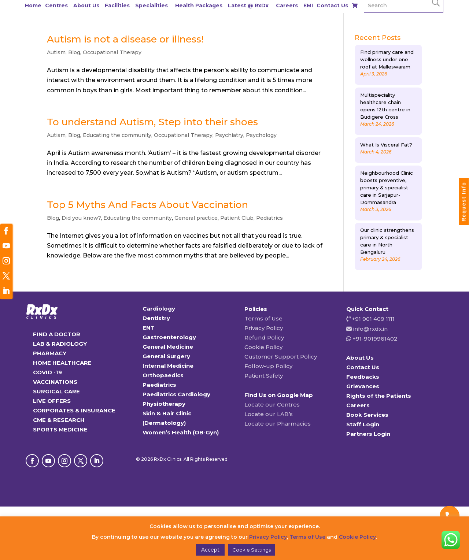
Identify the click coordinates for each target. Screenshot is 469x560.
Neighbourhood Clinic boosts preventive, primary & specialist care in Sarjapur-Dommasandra (386, 187)
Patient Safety (263, 375)
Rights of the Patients (378, 395)
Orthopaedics (163, 375)
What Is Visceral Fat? (386, 145)
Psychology (261, 135)
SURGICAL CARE (56, 391)
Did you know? (81, 218)
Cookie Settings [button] (251, 550)
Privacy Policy (263, 327)
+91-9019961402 (374, 338)
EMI (308, 5)
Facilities (117, 5)
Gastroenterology (169, 337)
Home (33, 5)
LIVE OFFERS (52, 400)
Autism (56, 52)
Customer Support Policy (280, 356)
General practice (196, 218)
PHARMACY (49, 353)
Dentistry (156, 318)
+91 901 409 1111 (372, 318)
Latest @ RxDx (248, 5)
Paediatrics (159, 384)
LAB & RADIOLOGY (60, 343)
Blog (74, 52)
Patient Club (237, 218)
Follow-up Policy (268, 366)
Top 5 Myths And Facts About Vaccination (147, 205)
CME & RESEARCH (59, 419)
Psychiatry (229, 135)
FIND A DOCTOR (56, 334)
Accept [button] (210, 549)
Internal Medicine (168, 365)
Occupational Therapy (112, 52)
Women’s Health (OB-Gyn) (181, 432)
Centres (56, 5)
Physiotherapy (164, 403)
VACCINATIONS (55, 381)
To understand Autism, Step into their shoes (152, 122)
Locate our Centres (272, 404)
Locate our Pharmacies (277, 423)
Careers (287, 5)
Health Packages (198, 5)
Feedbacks (362, 376)
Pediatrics (269, 218)
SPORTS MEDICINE (60, 429)
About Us (86, 5)
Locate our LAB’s (268, 414)
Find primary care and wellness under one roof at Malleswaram (387, 59)
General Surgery (166, 356)
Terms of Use (263, 318)
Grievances (362, 386)
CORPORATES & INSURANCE (74, 410)
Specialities (151, 5)
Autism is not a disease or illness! (125, 39)
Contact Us (332, 5)
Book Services (367, 414)
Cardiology (159, 308)
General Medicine (168, 346)
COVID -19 (47, 372)
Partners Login (368, 433)
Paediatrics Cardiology (176, 394)
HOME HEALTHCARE (62, 362)
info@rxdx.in (370, 328)
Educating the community (117, 135)
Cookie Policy (263, 347)
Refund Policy (264, 337)
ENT (149, 327)
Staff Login (362, 424)
